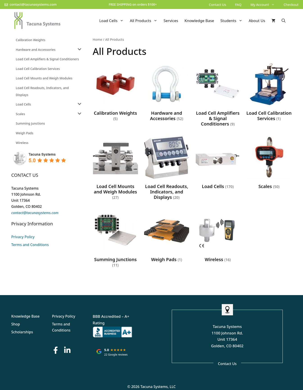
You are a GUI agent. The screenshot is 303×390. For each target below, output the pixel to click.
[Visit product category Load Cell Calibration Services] (269, 92)
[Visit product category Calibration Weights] (115, 92)
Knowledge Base (199, 20)
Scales (20, 114)
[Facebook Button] (55, 350)
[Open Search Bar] (283, 20)
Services (171, 20)
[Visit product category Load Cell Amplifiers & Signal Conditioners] (217, 95)
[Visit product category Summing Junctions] (115, 239)
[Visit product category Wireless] (217, 236)
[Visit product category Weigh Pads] (166, 236)
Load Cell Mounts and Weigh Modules (44, 78)
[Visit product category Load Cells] (217, 162)
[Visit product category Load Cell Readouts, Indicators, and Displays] (166, 168)
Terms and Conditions (30, 244)
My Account (265, 4)
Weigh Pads (24, 133)
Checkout (291, 4)
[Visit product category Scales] (269, 162)
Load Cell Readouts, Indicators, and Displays (42, 91)
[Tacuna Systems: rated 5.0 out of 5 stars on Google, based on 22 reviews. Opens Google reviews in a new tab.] (112, 352)
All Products (145, 20)
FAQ (238, 4)
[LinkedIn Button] (67, 350)
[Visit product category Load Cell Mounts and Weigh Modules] (115, 168)
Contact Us (217, 4)
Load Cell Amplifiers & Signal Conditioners (47, 59)
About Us (257, 20)
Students (233, 20)
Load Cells (113, 20)
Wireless (22, 143)
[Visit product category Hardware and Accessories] (166, 92)
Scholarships (22, 331)
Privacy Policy (22, 236)
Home (97, 39)
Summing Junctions (30, 123)
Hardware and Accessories (35, 49)
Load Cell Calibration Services (38, 69)
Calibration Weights (30, 40)
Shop (15, 324)
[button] (274, 4)
